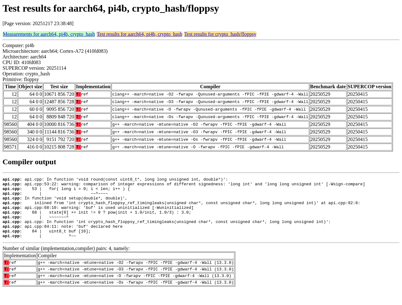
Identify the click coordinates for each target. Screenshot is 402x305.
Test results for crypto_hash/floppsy (220, 34)
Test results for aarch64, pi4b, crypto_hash (139, 34)
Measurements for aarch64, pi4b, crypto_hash (49, 34)
